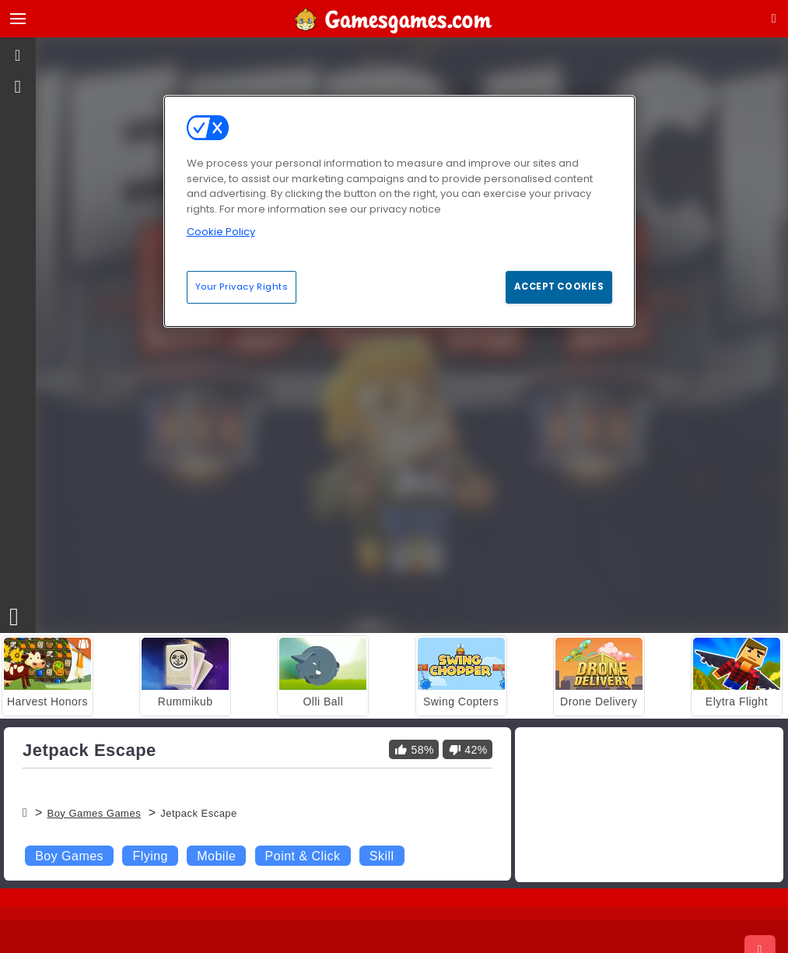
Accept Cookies (559, 286)
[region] (399, 211)
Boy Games (69, 856)
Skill (381, 856)
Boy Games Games (94, 813)
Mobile (216, 856)
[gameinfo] (18, 87)
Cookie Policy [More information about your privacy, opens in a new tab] (221, 231)
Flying (150, 856)
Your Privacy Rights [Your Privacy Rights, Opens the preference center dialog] (242, 286)
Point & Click (303, 856)
